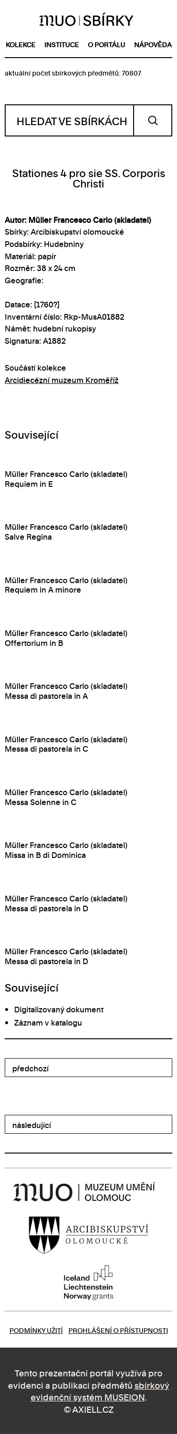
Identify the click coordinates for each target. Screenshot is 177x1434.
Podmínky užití (36, 1329)
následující (31, 1125)
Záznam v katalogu (48, 1022)
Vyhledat (152, 120)
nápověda (153, 44)
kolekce (20, 44)
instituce (61, 44)
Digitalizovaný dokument (58, 1009)
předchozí (30, 1068)
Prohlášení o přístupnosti (118, 1329)
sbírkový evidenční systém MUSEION (100, 1391)
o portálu (106, 44)
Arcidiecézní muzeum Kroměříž (61, 379)
